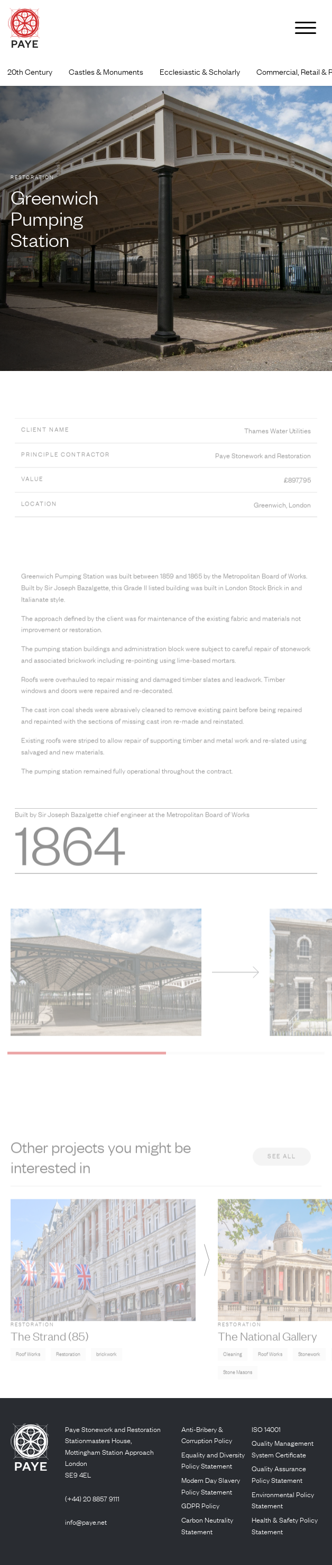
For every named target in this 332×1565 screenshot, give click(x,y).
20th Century (29, 72)
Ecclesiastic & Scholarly (200, 72)
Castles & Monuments (106, 72)
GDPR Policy (200, 1505)
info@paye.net (86, 1521)
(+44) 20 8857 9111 (92, 1498)
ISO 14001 (266, 1429)
